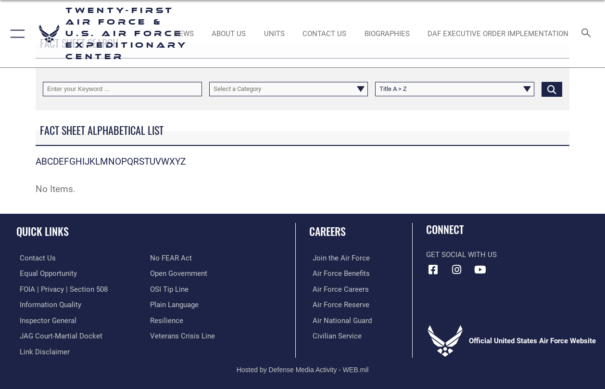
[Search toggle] (588, 34)
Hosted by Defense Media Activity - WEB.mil (303, 367)
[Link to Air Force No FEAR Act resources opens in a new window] (171, 258)
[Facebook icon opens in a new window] (433, 269)
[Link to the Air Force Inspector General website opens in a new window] (44, 319)
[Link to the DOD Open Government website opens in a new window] (178, 273)
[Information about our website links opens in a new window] (41, 350)
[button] (15, 33)
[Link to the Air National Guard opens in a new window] (338, 319)
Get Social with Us (461, 254)
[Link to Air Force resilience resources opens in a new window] (166, 319)
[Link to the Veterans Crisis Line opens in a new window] (182, 334)
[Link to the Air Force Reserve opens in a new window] (337, 303)
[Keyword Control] (122, 89)
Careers (327, 231)
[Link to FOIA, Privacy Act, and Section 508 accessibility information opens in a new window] (60, 288)
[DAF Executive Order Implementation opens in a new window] (498, 34)
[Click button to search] (552, 89)
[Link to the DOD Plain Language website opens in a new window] (174, 303)
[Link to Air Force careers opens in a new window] (337, 288)
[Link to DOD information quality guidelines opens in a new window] (47, 303)
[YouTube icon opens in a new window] (480, 269)
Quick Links (42, 231)
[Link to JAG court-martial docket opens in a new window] (57, 334)
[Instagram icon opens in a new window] (457, 269)
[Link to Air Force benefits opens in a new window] (337, 273)
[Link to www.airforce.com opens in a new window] (337, 258)
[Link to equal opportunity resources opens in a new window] (45, 273)
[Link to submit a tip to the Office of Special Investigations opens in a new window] (169, 288)
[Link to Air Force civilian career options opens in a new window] (333, 334)
